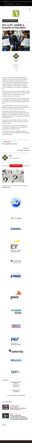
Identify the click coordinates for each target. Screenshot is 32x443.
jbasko (16, 60)
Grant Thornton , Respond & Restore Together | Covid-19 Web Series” (18, 408)
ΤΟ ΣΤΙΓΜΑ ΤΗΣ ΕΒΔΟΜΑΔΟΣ (10, 20)
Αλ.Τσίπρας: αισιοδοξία (23, 150)
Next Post (26, 148)
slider (11, 405)
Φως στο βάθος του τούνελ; (9, 144)
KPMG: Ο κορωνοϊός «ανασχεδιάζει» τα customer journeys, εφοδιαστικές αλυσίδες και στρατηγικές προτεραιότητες (19, 417)
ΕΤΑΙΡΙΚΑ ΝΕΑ (17, 405)
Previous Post (6, 141)
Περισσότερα (24, 4)
